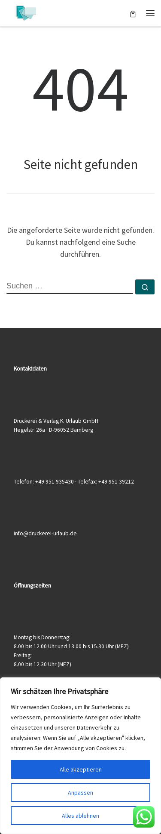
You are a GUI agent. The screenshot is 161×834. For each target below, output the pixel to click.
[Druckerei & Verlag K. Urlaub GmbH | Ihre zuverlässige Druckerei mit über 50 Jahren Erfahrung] (25, 12)
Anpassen (80, 792)
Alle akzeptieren (81, 769)
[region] (80, 755)
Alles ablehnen (80, 815)
